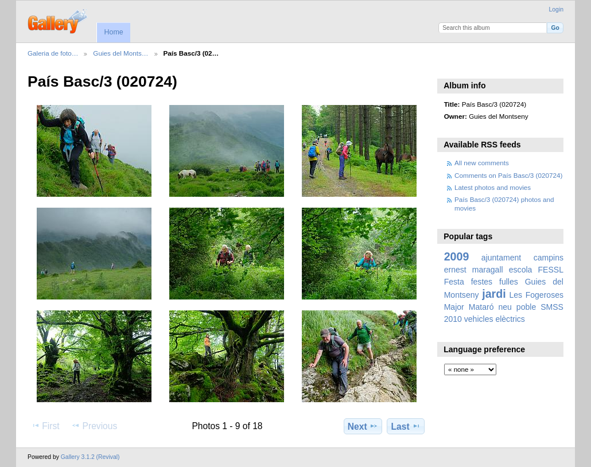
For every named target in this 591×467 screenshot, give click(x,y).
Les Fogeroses (536, 294)
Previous (94, 426)
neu (504, 307)
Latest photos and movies (492, 187)
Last (406, 426)
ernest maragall (473, 269)
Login (556, 9)
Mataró (481, 307)
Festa (454, 281)
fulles (508, 281)
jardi (494, 293)
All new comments (481, 162)
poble (526, 307)
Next (363, 426)
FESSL (550, 269)
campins (548, 257)
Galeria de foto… (53, 53)
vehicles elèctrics (494, 319)
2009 (456, 256)
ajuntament (501, 257)
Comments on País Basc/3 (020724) (508, 175)
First (45, 426)
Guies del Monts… (120, 53)
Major (454, 307)
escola (520, 269)
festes (481, 281)
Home (113, 32)
